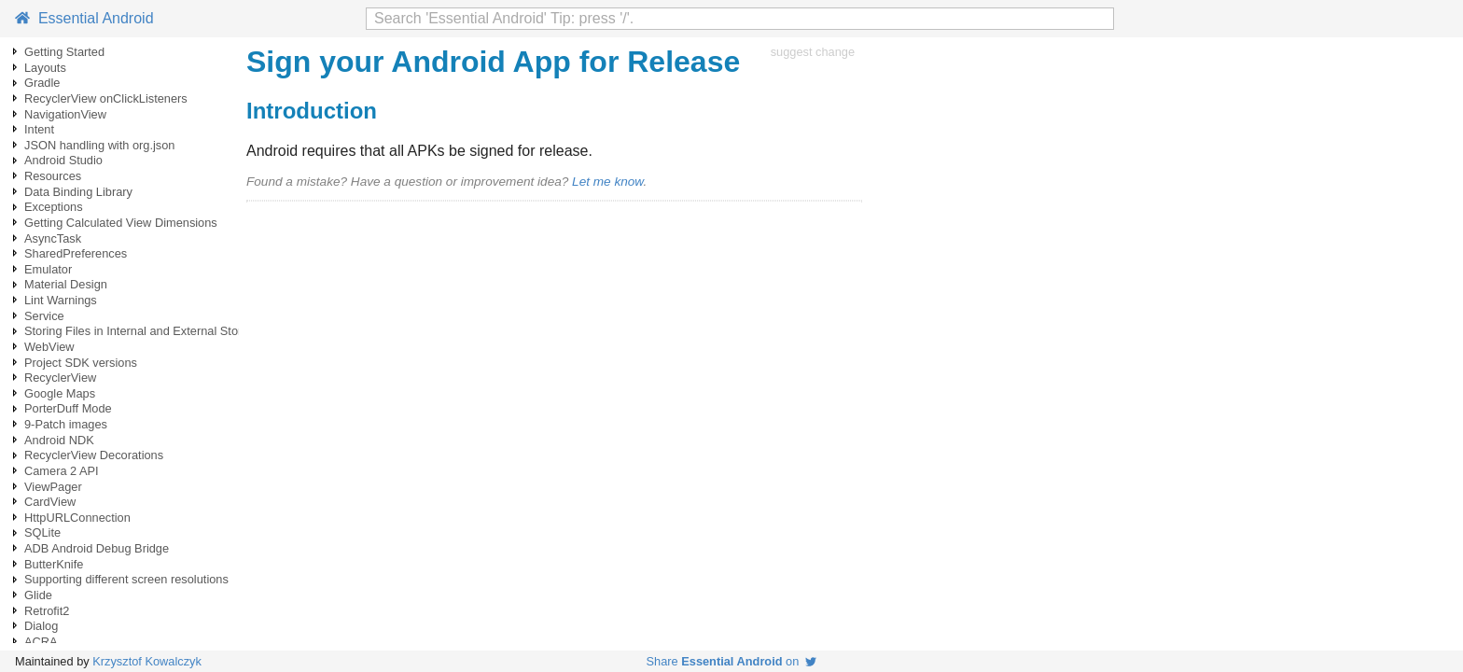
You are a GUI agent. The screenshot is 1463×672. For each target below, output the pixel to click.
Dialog (41, 626)
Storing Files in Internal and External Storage (143, 331)
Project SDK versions (80, 363)
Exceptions (53, 207)
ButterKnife (53, 564)
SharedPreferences (75, 253)
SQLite (42, 532)
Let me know (607, 182)
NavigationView (65, 114)
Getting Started (64, 52)
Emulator (48, 269)
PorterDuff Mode (68, 408)
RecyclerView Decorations (93, 455)
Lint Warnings (60, 300)
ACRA (41, 642)
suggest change (813, 52)
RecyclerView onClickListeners (106, 98)
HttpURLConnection (77, 518)
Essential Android (84, 18)
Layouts (45, 68)
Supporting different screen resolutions (126, 579)
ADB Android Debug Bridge (96, 548)
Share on (732, 661)
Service (44, 316)
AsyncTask (52, 238)
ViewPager (53, 487)
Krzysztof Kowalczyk (147, 661)
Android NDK (59, 440)
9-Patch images (65, 424)
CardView (50, 502)
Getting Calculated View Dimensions (120, 223)
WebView (49, 347)
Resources (52, 176)
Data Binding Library (78, 192)
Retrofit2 (46, 611)
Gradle (42, 83)
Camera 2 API (61, 471)
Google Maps (59, 393)
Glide (38, 595)
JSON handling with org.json (99, 145)
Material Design (65, 284)
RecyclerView (60, 378)
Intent (39, 129)
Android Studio (63, 160)
